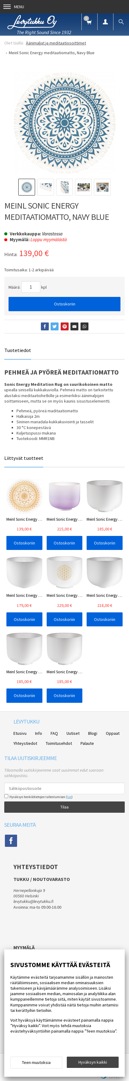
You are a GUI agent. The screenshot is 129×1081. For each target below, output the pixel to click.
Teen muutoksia (36, 1062)
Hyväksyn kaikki (92, 1062)
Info (38, 733)
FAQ (54, 733)
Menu (13, 6)
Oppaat (113, 733)
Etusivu (20, 733)
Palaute (87, 743)
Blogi (92, 733)
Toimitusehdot (59, 743)
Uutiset (73, 733)
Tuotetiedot (17, 350)
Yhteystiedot (25, 743)
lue (69, 797)
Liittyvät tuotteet (23, 458)
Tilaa (64, 807)
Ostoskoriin (64, 304)
